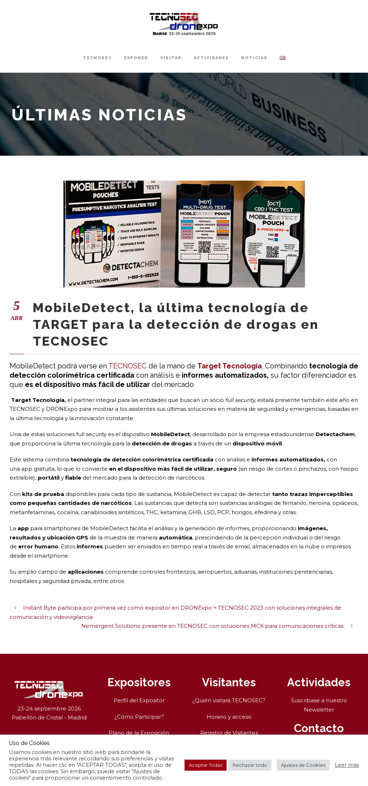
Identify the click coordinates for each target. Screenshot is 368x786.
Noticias (254, 58)
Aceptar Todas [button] (205, 765)
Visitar (171, 58)
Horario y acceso (229, 716)
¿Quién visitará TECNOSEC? (228, 700)
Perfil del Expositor (139, 700)
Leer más (347, 765)
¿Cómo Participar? (139, 716)
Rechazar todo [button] (250, 765)
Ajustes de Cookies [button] (303, 765)
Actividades (211, 58)
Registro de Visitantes (229, 732)
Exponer (136, 58)
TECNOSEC (97, 58)
